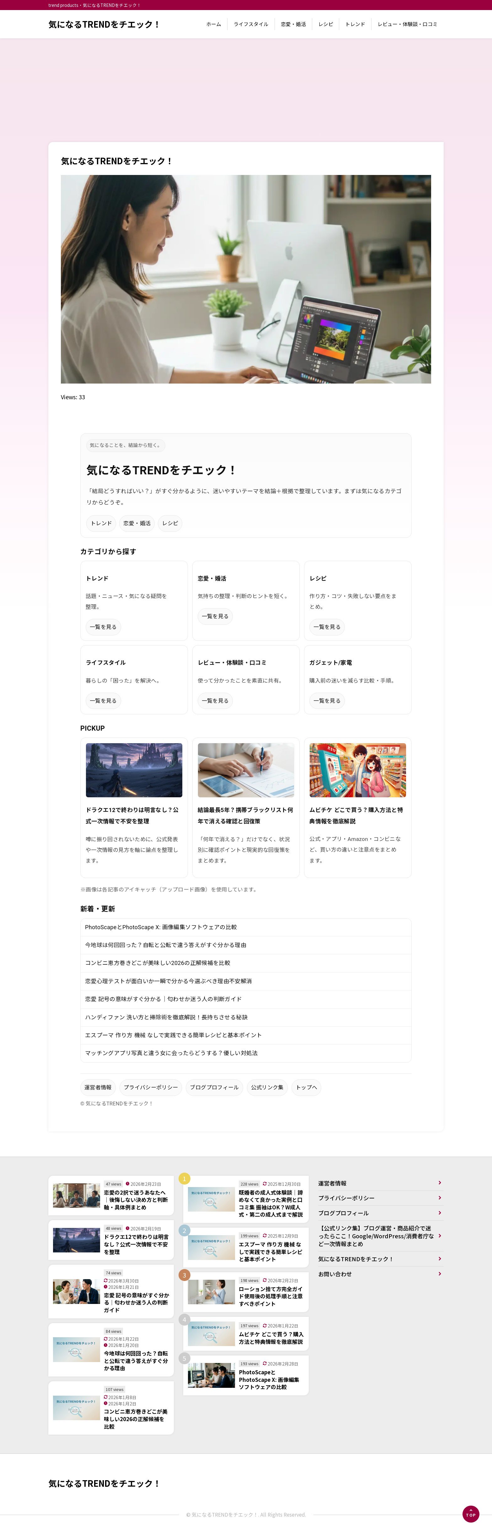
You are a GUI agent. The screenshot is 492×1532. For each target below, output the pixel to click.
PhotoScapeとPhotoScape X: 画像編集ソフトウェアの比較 (161, 927)
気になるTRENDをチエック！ (104, 24)
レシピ (325, 24)
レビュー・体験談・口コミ (407, 24)
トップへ (306, 1087)
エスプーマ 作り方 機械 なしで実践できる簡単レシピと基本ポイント (173, 1035)
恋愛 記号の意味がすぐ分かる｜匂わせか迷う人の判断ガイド (163, 999)
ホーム (213, 24)
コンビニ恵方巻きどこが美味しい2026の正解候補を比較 (157, 963)
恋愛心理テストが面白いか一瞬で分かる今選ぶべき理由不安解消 (168, 981)
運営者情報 (98, 1087)
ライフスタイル (251, 24)
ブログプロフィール (214, 1087)
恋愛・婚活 (293, 24)
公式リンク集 (267, 1087)
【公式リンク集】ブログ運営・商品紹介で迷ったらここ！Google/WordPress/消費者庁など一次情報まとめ (376, 1236)
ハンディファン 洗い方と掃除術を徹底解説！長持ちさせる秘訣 (166, 1017)
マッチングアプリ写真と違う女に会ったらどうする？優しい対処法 (171, 1053)
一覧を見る (103, 627)
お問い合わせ (335, 1274)
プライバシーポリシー (151, 1087)
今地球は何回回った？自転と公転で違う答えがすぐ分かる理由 (165, 945)
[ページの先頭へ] (471, 1514)
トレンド (355, 24)
